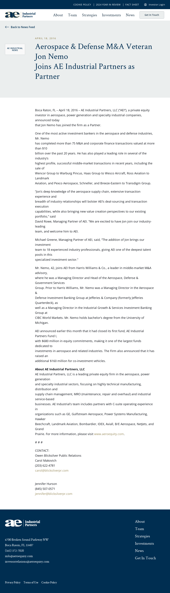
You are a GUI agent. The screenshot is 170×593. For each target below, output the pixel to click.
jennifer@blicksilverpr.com (53, 494)
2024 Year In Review (108, 4)
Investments (111, 15)
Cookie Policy (82, 4)
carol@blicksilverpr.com (52, 470)
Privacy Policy (12, 582)
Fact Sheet (132, 4)
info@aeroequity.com (19, 556)
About (58, 15)
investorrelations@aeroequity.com (27, 561)
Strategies (89, 15)
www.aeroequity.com (109, 434)
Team (72, 15)
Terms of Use (30, 582)
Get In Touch (152, 14)
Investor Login (154, 4)
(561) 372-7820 (14, 550)
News (130, 15)
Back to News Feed (20, 27)
